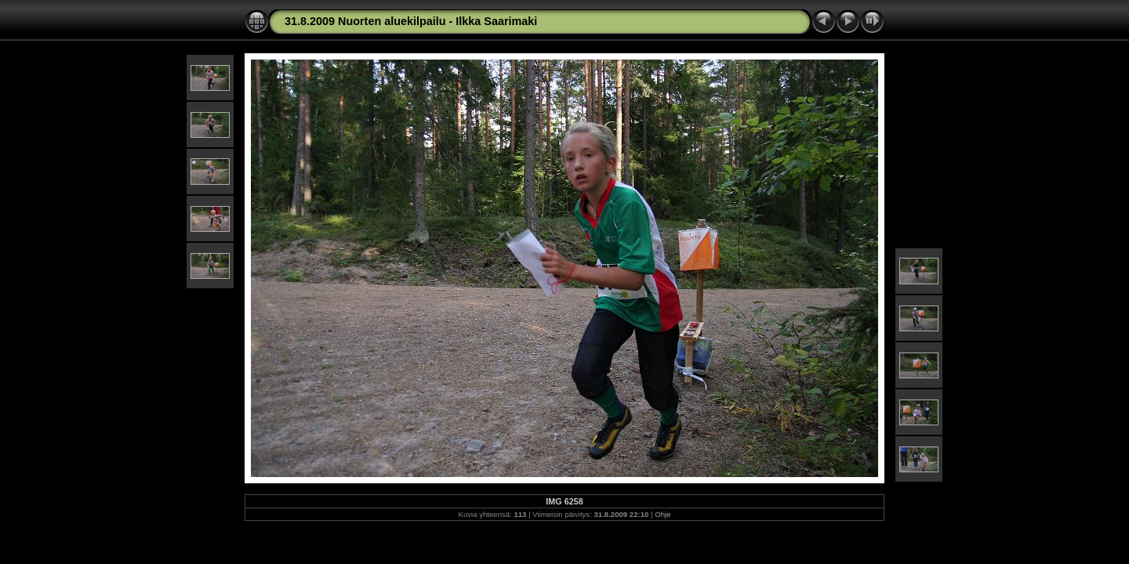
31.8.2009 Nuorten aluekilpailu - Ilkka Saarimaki (411, 21)
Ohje (662, 514)
